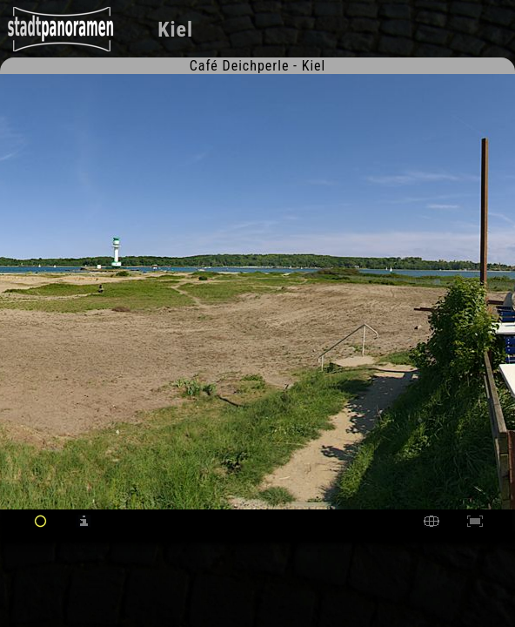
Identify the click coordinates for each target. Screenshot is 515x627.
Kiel (175, 29)
